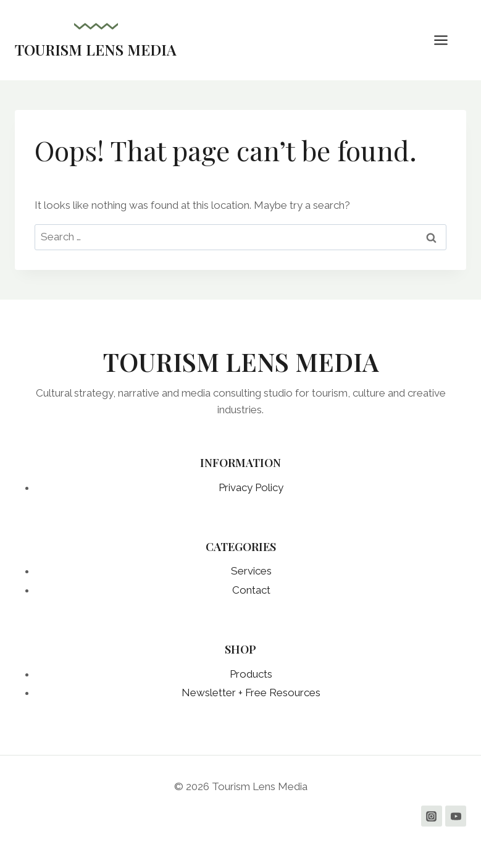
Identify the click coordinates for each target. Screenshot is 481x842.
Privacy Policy (251, 487)
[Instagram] (431, 816)
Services (251, 571)
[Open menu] (447, 39)
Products (251, 674)
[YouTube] (455, 816)
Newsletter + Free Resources (251, 692)
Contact (251, 590)
